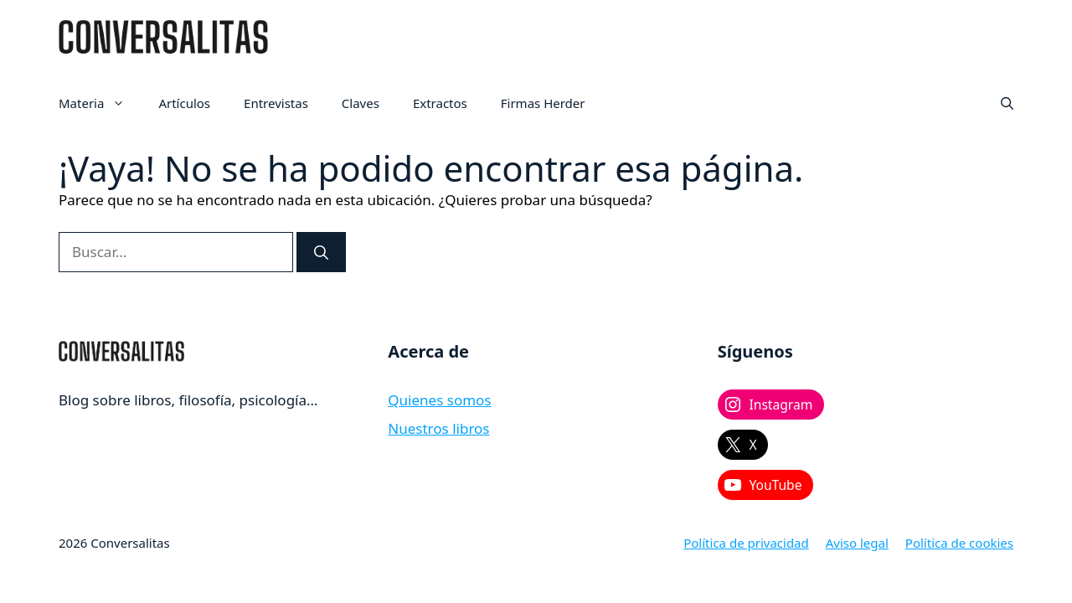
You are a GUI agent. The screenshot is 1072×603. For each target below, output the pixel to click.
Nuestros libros (438, 428)
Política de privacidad (746, 542)
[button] (1007, 103)
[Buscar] (321, 252)
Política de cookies (959, 542)
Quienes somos (439, 400)
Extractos (440, 103)
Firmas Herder (543, 103)
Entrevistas (276, 103)
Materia (100, 103)
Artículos (184, 103)
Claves (360, 103)
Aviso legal (857, 542)
